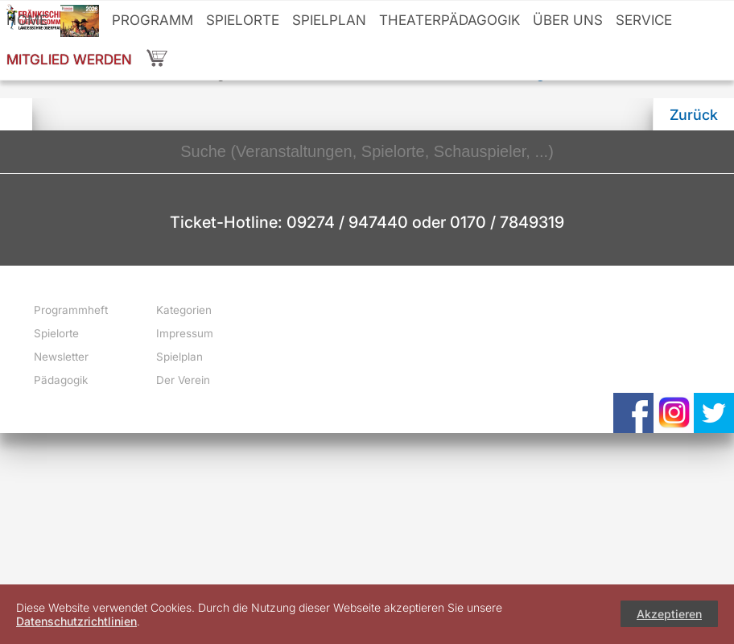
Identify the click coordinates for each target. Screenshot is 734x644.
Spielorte (242, 20)
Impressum (184, 333)
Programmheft (71, 309)
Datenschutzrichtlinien (76, 621)
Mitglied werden (69, 60)
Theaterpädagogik (449, 20)
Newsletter (61, 356)
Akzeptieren (669, 614)
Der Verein (183, 380)
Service (644, 20)
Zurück (694, 114)
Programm (152, 20)
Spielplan (329, 20)
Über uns (568, 20)
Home (26, 20)
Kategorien (184, 309)
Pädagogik (61, 380)
